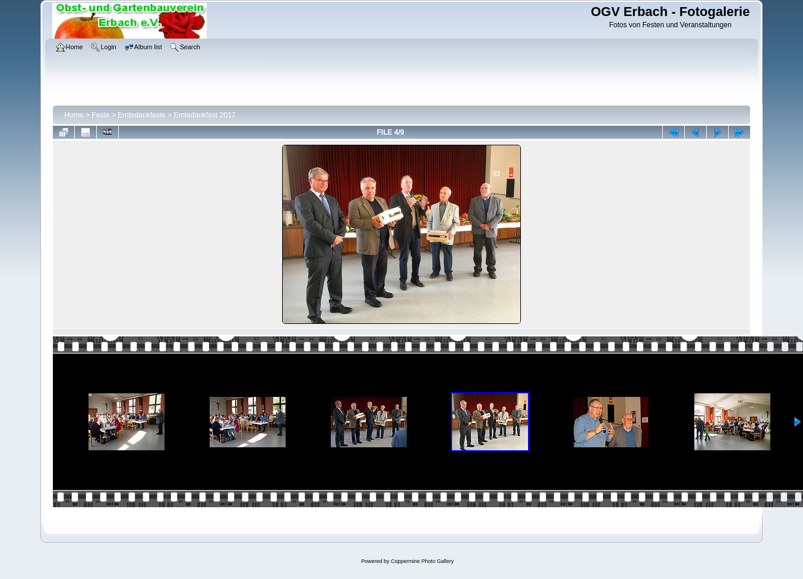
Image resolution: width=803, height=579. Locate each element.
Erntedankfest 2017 (204, 115)
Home (74, 115)
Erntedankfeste (142, 115)
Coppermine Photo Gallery (422, 561)
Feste (100, 115)
